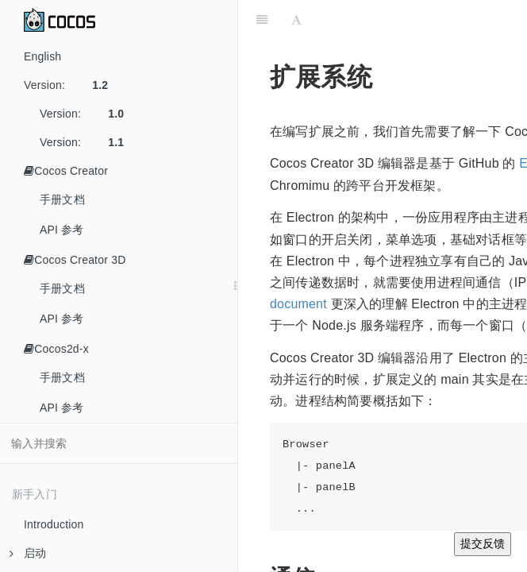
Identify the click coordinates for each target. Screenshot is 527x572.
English (42, 56)
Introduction (54, 524)
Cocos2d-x (56, 348)
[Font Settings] (296, 20)
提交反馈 (482, 543)
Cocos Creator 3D (74, 259)
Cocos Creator (66, 170)
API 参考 (62, 229)
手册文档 (62, 199)
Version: (72, 85)
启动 (28, 553)
